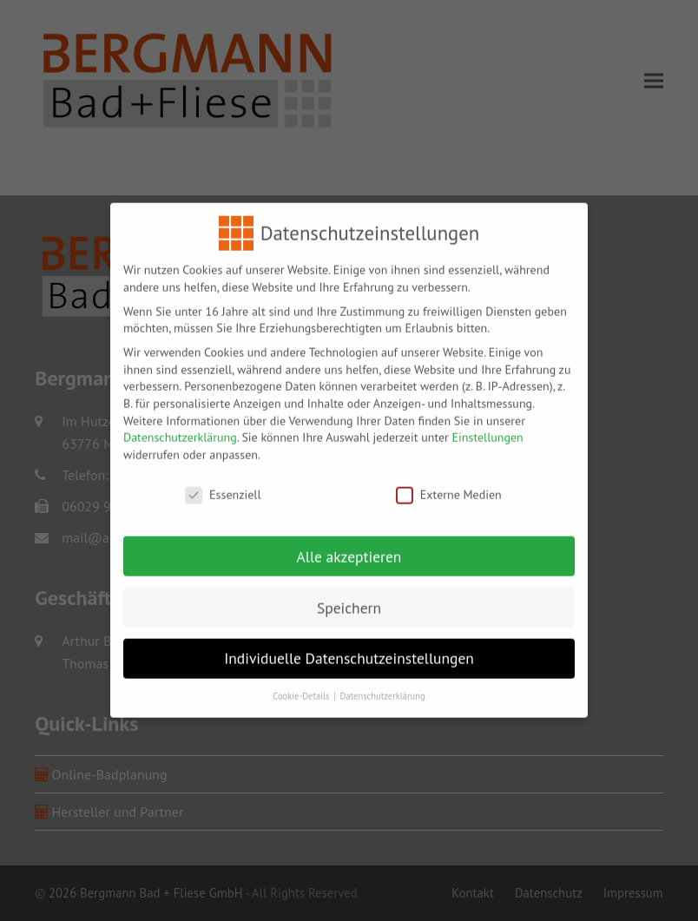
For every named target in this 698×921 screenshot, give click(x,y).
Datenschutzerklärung (180, 427)
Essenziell (222, 485)
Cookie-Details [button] (302, 686)
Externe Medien (449, 485)
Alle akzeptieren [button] (349, 546)
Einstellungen (488, 427)
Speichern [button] (349, 598)
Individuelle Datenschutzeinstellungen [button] (349, 648)
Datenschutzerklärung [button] (382, 686)
